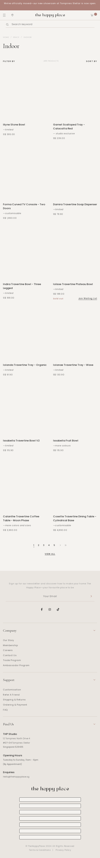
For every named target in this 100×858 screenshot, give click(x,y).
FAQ (5, 709)
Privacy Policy (63, 850)
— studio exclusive (64, 133)
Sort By (91, 61)
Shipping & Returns (14, 699)
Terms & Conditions (40, 850)
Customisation (12, 689)
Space (16, 37)
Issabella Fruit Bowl (65, 440)
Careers (8, 650)
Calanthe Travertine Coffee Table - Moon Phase (21, 518)
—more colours (62, 445)
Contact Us (10, 655)
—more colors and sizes (17, 525)
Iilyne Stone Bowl (14, 124)
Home (6, 37)
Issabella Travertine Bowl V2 (21, 440)
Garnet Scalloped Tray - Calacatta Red (69, 126)
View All (50, 554)
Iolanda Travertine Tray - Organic (25, 365)
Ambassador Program (16, 665)
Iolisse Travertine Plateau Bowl (73, 284)
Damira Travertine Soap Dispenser (75, 204)
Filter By (9, 61)
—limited (8, 129)
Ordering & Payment (15, 704)
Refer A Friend (11, 694)
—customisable (12, 213)
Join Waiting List (88, 298)
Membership (10, 645)
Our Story (8, 640)
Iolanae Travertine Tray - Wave (73, 365)
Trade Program (12, 660)
